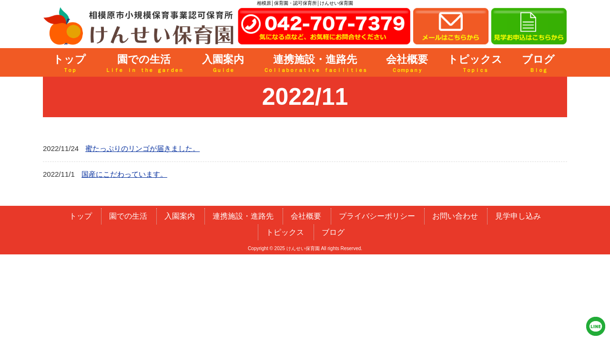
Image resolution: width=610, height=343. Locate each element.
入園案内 (179, 216)
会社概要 (306, 216)
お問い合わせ (455, 216)
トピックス (285, 232)
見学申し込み (518, 216)
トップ (80, 216)
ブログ (333, 232)
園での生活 (128, 216)
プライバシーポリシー (377, 216)
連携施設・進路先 (243, 216)
